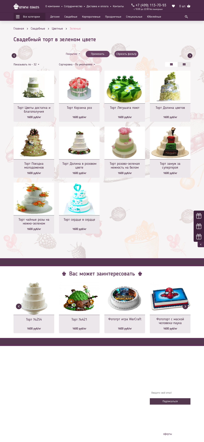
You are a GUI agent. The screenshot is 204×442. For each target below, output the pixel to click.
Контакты (118, 6)
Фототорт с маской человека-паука (170, 321)
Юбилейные (154, 16)
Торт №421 (79, 319)
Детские (55, 16)
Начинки (65, 400)
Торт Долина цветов (170, 108)
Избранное (66, 405)
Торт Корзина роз (79, 108)
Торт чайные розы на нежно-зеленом (33, 221)
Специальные (134, 16)
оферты (167, 434)
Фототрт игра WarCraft (124, 319)
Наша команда (69, 415)
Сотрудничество (73, 6)
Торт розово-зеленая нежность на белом (125, 165)
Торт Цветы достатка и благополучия (34, 109)
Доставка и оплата (98, 6)
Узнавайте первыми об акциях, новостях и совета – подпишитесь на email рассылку (169, 384)
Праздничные (113, 16)
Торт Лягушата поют (124, 108)
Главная (65, 381)
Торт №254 (34, 319)
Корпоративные (91, 16)
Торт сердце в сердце (79, 219)
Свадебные (70, 16)
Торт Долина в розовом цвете (79, 165)
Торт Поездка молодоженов (34, 165)
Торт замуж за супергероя (170, 165)
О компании (52, 6)
